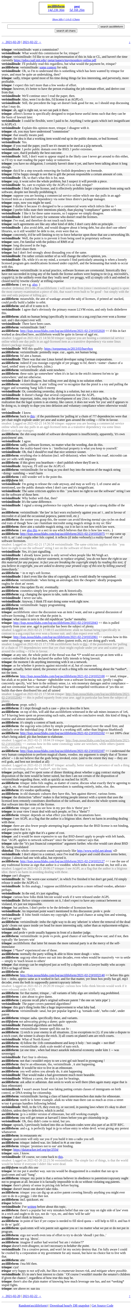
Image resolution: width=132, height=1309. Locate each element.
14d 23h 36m (56, 10)
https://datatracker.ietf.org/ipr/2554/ (36, 1149)
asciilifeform (56, 6)
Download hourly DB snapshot (70, 1305)
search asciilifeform (111, 26)
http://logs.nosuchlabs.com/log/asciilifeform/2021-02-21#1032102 (62, 733)
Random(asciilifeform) (33, 1305)
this (32, 416)
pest (77, 6)
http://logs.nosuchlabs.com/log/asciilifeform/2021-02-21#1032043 (55, 622)
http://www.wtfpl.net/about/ (95, 850)
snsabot (6, 288)
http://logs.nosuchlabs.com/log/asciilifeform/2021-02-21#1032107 (62, 751)
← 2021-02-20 (11, 42)
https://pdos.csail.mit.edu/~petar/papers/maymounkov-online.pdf (55, 60)
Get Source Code (102, 1305)
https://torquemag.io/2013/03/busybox (68, 348)
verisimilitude (11, 53)
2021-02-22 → (32, 42)
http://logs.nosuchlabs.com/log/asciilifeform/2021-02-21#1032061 (55, 637)
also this (32, 530)
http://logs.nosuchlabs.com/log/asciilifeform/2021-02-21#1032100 (62, 676)
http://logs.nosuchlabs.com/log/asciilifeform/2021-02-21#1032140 (62, 975)
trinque (7, 49)
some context (48, 67)
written (31, 1206)
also (35, 284)
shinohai (7, 850)
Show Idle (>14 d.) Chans (66, 19)
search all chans (65, 30)
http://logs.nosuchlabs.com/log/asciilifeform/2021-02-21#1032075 (62, 533)
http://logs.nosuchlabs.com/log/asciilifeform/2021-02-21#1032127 (62, 861)
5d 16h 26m (77, 10)
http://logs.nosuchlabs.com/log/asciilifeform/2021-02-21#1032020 (62, 330)
